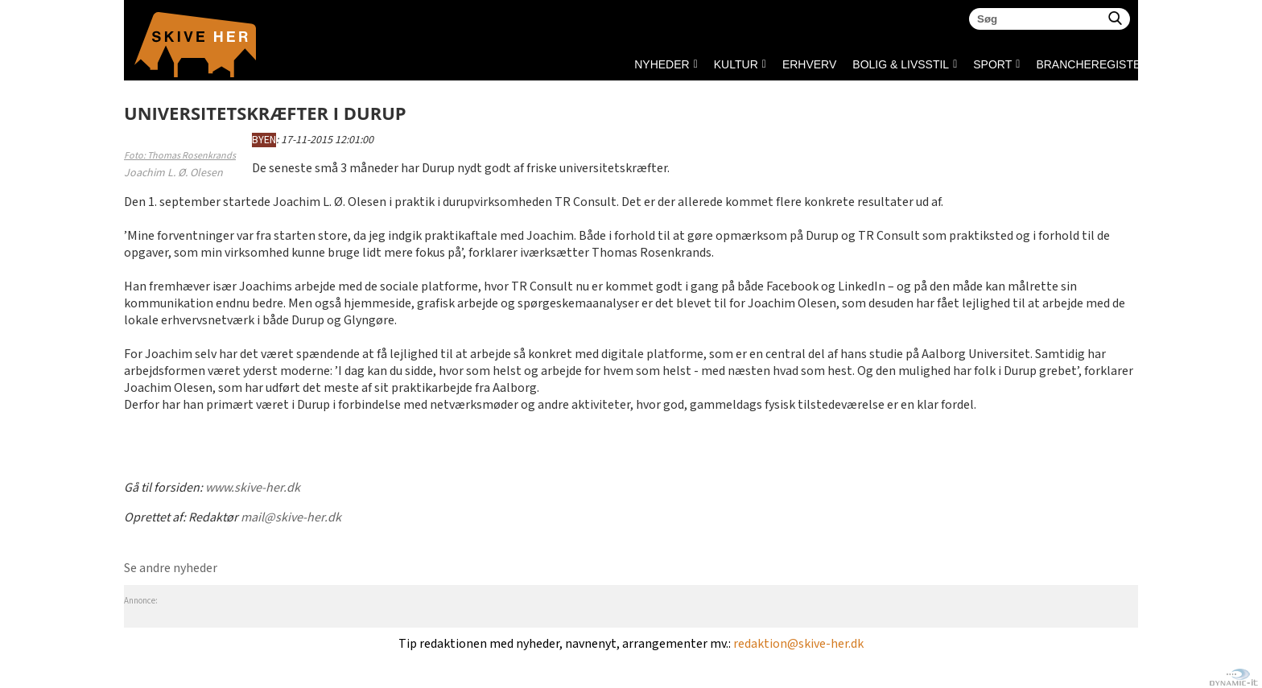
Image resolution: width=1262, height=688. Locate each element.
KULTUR (736, 64)
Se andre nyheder (170, 568)
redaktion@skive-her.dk (798, 644)
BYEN (264, 140)
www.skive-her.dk (252, 488)
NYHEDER (661, 64)
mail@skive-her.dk (291, 517)
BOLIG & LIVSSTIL (900, 64)
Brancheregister (1040, 64)
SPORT (992, 64)
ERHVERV (809, 64)
